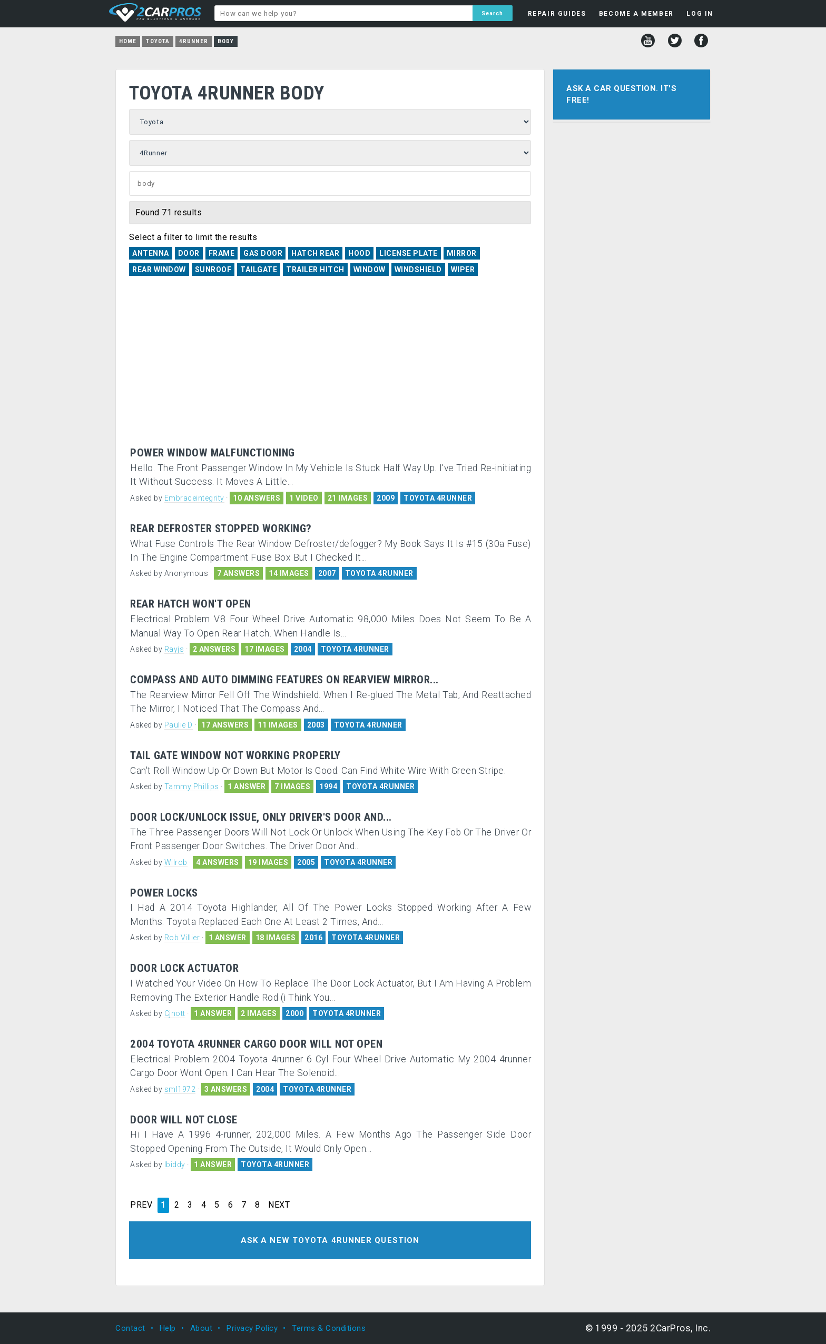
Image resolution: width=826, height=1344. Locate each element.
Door (189, 253)
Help (168, 1328)
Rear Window (159, 269)
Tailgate (258, 269)
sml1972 (180, 1089)
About (201, 1328)
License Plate (408, 253)
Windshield (418, 269)
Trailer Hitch (315, 269)
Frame (222, 253)
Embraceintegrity (194, 498)
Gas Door (262, 253)
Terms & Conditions (329, 1328)
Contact (130, 1328)
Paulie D (178, 725)
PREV (141, 1205)
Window (369, 269)
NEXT (279, 1205)
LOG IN (699, 13)
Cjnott (174, 1013)
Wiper (463, 269)
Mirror (462, 253)
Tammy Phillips (191, 786)
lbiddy (174, 1164)
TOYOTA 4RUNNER (438, 498)
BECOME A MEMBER (636, 13)
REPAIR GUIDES (557, 13)
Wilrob (176, 862)
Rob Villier (182, 937)
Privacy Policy (252, 1328)
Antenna (150, 253)
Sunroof (213, 269)
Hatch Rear (315, 253)
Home (127, 41)
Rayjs (174, 649)
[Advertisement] (330, 368)
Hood (359, 253)
